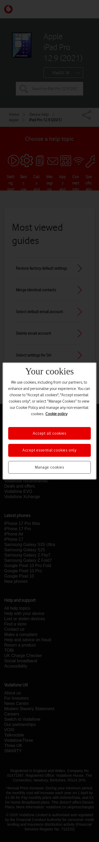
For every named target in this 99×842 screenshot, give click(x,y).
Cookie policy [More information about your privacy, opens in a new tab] (56, 414)
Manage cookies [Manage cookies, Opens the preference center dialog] (49, 467)
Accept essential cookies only (49, 450)
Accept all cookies (49, 433)
